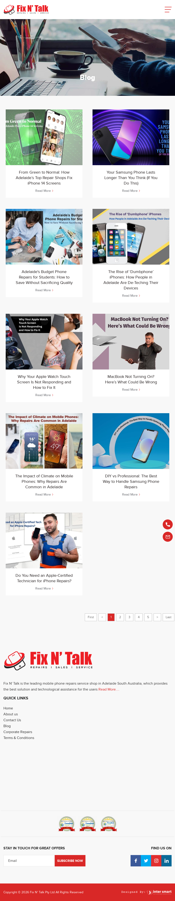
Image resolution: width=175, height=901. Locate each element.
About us (10, 714)
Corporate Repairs (17, 732)
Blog (7, 726)
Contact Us (12, 720)
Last (168, 617)
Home (8, 708)
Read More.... (108, 689)
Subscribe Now (70, 861)
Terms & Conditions (18, 738)
